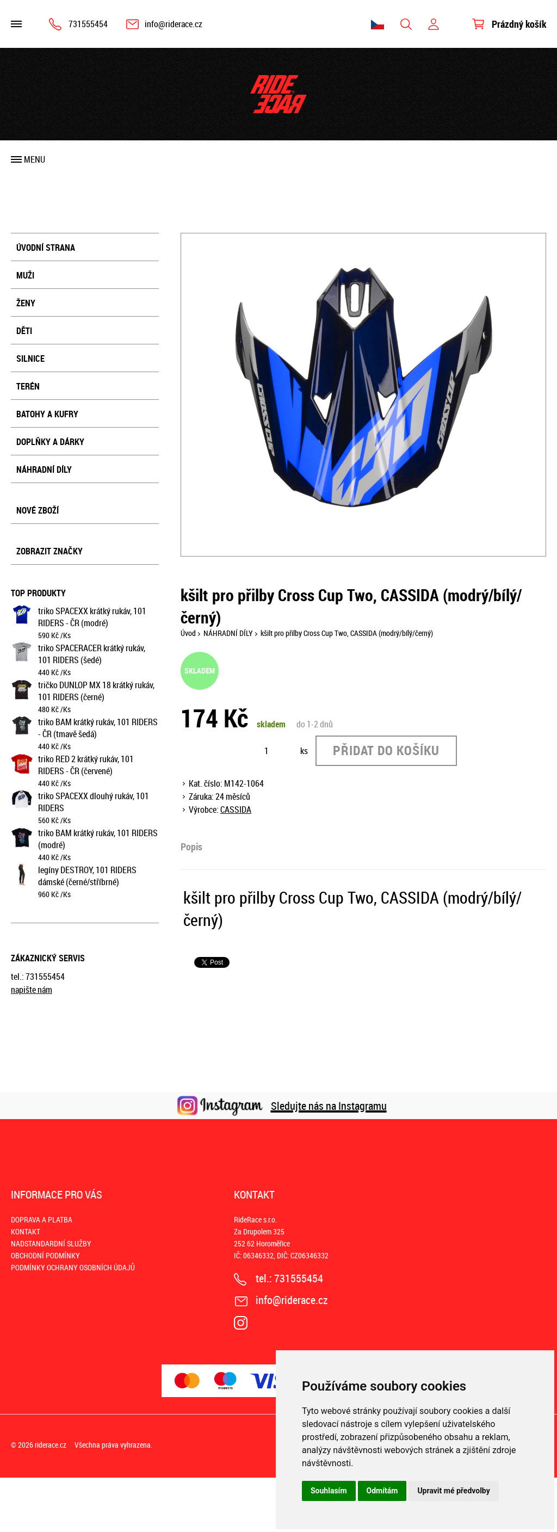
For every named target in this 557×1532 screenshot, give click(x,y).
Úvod (188, 633)
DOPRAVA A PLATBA (41, 1219)
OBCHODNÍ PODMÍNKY (45, 1255)
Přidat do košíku (386, 750)
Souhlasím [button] (329, 1490)
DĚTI (24, 331)
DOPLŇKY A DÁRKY (50, 442)
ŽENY (25, 303)
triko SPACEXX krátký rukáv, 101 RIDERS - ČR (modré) (92, 617)
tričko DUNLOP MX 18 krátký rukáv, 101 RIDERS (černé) (96, 691)
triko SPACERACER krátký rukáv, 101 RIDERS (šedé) (91, 654)
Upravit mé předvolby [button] (453, 1490)
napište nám (31, 990)
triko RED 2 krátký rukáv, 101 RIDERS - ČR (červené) (86, 765)
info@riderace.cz (173, 24)
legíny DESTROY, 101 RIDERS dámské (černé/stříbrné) (87, 876)
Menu (34, 159)
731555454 (88, 24)
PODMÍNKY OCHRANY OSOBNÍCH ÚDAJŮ (73, 1267)
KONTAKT (25, 1231)
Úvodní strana (45, 248)
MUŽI (25, 275)
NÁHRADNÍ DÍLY (44, 469)
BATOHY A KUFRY (47, 414)
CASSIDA (235, 810)
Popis (191, 846)
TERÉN (28, 386)
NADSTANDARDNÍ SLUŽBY (51, 1243)
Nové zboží (37, 510)
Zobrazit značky (49, 551)
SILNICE (30, 359)
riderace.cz (50, 1445)
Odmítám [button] (382, 1490)
